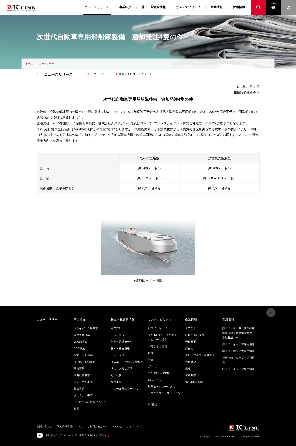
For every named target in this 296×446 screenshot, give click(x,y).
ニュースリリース (46, 63)
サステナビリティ (188, 7)
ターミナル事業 (83, 395)
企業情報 (216, 7)
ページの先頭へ (271, 316)
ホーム (29, 63)
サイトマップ (134, 426)
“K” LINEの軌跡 (194, 381)
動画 (76, 408)
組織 (188, 368)
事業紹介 (125, 7)
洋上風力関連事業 (85, 361)
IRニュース (98, 73)
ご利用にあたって (97, 426)
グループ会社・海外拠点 (200, 355)
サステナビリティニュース (135, 73)
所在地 (189, 348)
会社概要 (190, 341)
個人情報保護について (70, 426)
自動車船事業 (82, 335)
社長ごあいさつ (194, 335)
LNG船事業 (81, 341)
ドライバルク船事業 (86, 328)
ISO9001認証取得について (90, 402)
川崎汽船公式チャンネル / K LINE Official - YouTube (75, 435)
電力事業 (79, 368)
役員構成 (190, 361)
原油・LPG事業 (83, 355)
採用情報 (239, 7)
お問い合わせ (288, 4)
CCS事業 (79, 348)
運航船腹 (190, 375)
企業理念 (190, 328)
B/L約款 (117, 426)
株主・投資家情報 (154, 7)
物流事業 (79, 388)
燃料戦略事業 (82, 375)
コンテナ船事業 (83, 381)
